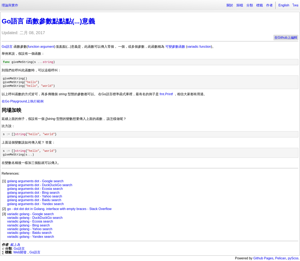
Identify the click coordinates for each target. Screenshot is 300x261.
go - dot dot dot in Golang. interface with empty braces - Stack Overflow (59, 209)
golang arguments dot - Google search (35, 181)
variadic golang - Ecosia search (30, 221)
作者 (269, 5)
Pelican (280, 258)
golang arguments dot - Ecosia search (35, 188)
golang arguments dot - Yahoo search (34, 196)
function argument (41, 46)
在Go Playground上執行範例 (23, 101)
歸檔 (239, 5)
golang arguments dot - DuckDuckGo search (39, 185)
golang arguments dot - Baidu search (34, 200)
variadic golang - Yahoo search (29, 229)
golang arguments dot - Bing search (33, 192)
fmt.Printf (166, 94)
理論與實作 (10, 5)
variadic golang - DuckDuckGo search (35, 217)
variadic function (199, 46)
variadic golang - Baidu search (29, 232)
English (284, 5)
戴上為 (15, 244)
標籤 (259, 5)
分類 (249, 5)
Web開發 (20, 252)
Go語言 (7, 46)
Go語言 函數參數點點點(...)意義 (48, 21)
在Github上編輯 (285, 37)
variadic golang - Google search (30, 214)
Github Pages (263, 258)
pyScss (293, 258)
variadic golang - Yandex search (30, 236)
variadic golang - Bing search (28, 225)
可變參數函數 (175, 46)
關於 (230, 5)
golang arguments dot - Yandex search (35, 204)
